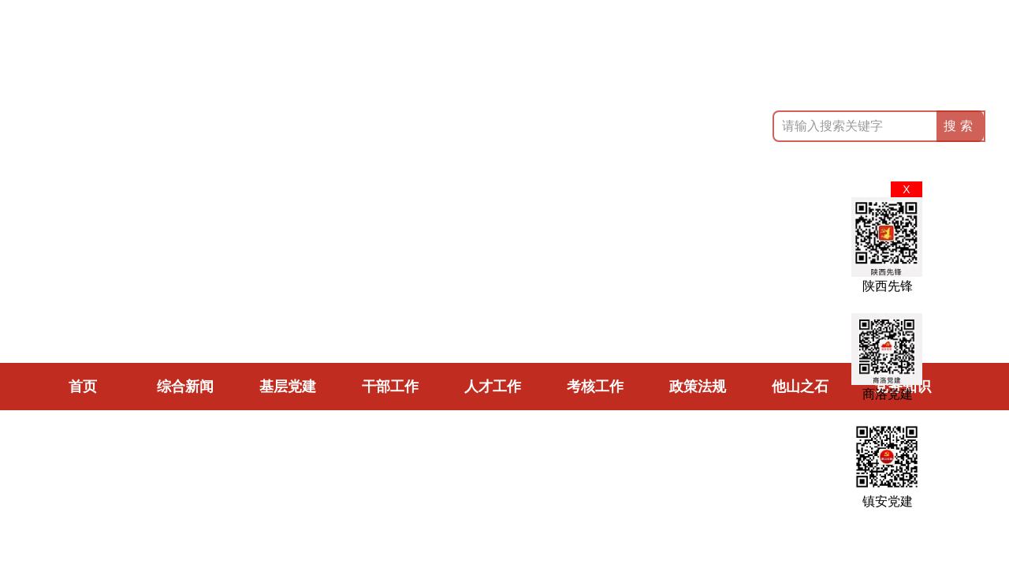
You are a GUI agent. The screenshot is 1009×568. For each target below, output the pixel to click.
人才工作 (492, 386)
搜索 (960, 126)
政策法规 (697, 386)
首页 (83, 386)
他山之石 (800, 386)
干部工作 (390, 386)
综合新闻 (185, 386)
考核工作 (595, 386)
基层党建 (287, 386)
